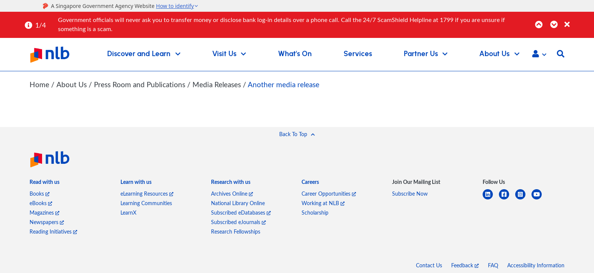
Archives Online (232, 193)
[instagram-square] (523, 198)
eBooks (41, 202)
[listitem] (44, 183)
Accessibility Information (535, 264)
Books (40, 193)
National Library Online (238, 202)
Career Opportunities (329, 193)
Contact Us (429, 264)
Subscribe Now (410, 193)
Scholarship (315, 212)
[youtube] (539, 198)
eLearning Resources (147, 193)
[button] (539, 54)
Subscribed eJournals (238, 221)
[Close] (578, 20)
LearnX (128, 212)
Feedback (465, 264)
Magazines (44, 212)
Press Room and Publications (140, 84)
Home (39, 84)
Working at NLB (323, 202)
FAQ (493, 264)
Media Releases (217, 84)
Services (358, 54)
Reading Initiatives (53, 231)
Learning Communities (146, 202)
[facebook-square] (507, 198)
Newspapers (47, 221)
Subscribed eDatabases (241, 212)
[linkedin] (491, 198)
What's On (295, 54)
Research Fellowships (235, 231)
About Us (72, 84)
